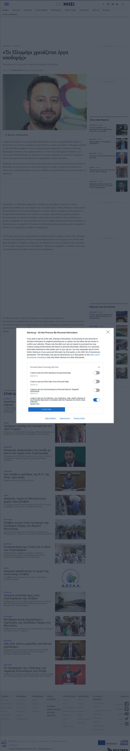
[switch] (96, 372)
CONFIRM (46, 409)
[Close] (109, 332)
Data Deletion (50, 418)
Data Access (65, 418)
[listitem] (65, 367)
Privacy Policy (79, 418)
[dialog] (65, 375)
